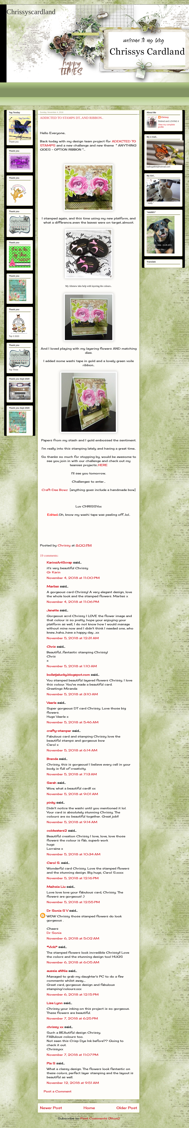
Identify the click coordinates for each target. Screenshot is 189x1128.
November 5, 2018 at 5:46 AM (72, 722)
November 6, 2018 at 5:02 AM (73, 938)
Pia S (51, 1063)
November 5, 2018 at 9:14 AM (72, 822)
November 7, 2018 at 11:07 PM (72, 1055)
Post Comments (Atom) (100, 1118)
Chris (51, 646)
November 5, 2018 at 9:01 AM (72, 794)
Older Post (126, 1108)
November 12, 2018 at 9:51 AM (73, 1083)
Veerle (51, 703)
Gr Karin (53, 572)
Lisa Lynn (55, 1003)
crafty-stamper (59, 731)
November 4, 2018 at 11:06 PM (73, 602)
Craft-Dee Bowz (55, 490)
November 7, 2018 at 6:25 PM (72, 1018)
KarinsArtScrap (59, 562)
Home (89, 1108)
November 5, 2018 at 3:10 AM (72, 694)
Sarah (51, 783)
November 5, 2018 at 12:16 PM (73, 878)
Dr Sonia (54, 933)
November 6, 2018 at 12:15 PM (73, 994)
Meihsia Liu (56, 887)
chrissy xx (55, 1027)
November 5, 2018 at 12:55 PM (73, 902)
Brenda (52, 759)
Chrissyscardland (31, 12)
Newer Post (51, 1108)
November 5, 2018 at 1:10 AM (72, 666)
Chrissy (165, 117)
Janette (53, 610)
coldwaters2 (57, 830)
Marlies (53, 586)
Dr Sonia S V (57, 910)
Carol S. (53, 863)
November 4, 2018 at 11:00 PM (73, 578)
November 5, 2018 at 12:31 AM (73, 638)
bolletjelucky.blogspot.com (68, 675)
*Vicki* (52, 947)
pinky (51, 802)
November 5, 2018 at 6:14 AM (72, 750)
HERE (103, 465)
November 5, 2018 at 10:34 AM (73, 854)
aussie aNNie (57, 971)
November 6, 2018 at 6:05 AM (73, 962)
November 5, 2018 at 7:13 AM (72, 774)
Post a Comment (57, 1091)
